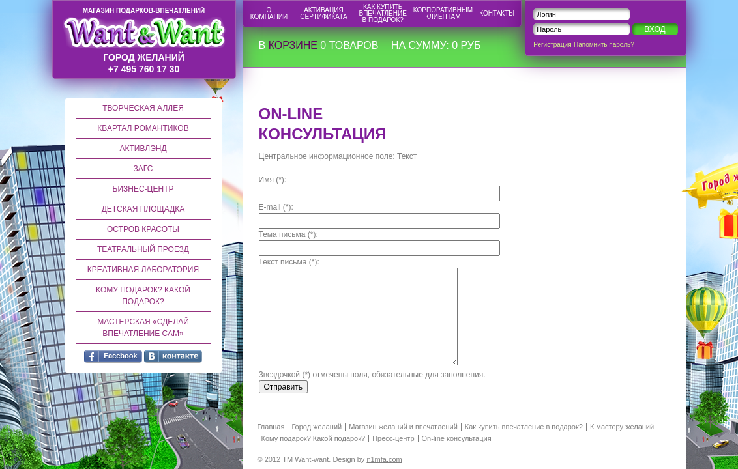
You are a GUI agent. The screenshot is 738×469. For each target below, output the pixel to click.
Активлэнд (142, 148)
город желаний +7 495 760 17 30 (144, 40)
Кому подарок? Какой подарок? (143, 295)
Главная (271, 427)
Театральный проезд (143, 249)
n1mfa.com (384, 459)
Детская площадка (143, 209)
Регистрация (552, 44)
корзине (293, 45)
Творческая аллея (143, 108)
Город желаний (316, 427)
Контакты (496, 13)
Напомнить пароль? (604, 44)
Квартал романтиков (142, 128)
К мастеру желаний (622, 427)
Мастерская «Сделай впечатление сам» (143, 327)
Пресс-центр (393, 438)
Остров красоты (143, 229)
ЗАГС (143, 168)
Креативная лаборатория (143, 269)
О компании (269, 13)
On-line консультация (457, 438)
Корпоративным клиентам (443, 13)
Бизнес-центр (143, 188)
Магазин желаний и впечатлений (403, 427)
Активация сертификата (323, 13)
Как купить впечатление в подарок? (383, 13)
